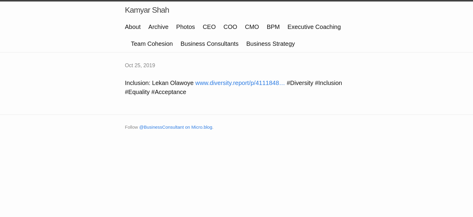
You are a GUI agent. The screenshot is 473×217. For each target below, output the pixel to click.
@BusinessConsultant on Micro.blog (175, 127)
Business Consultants (210, 43)
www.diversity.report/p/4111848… (240, 83)
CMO (252, 27)
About (133, 27)
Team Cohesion (152, 43)
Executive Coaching (314, 27)
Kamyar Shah (147, 9)
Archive (158, 27)
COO (230, 27)
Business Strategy (270, 43)
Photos (185, 27)
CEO (209, 27)
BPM (273, 27)
